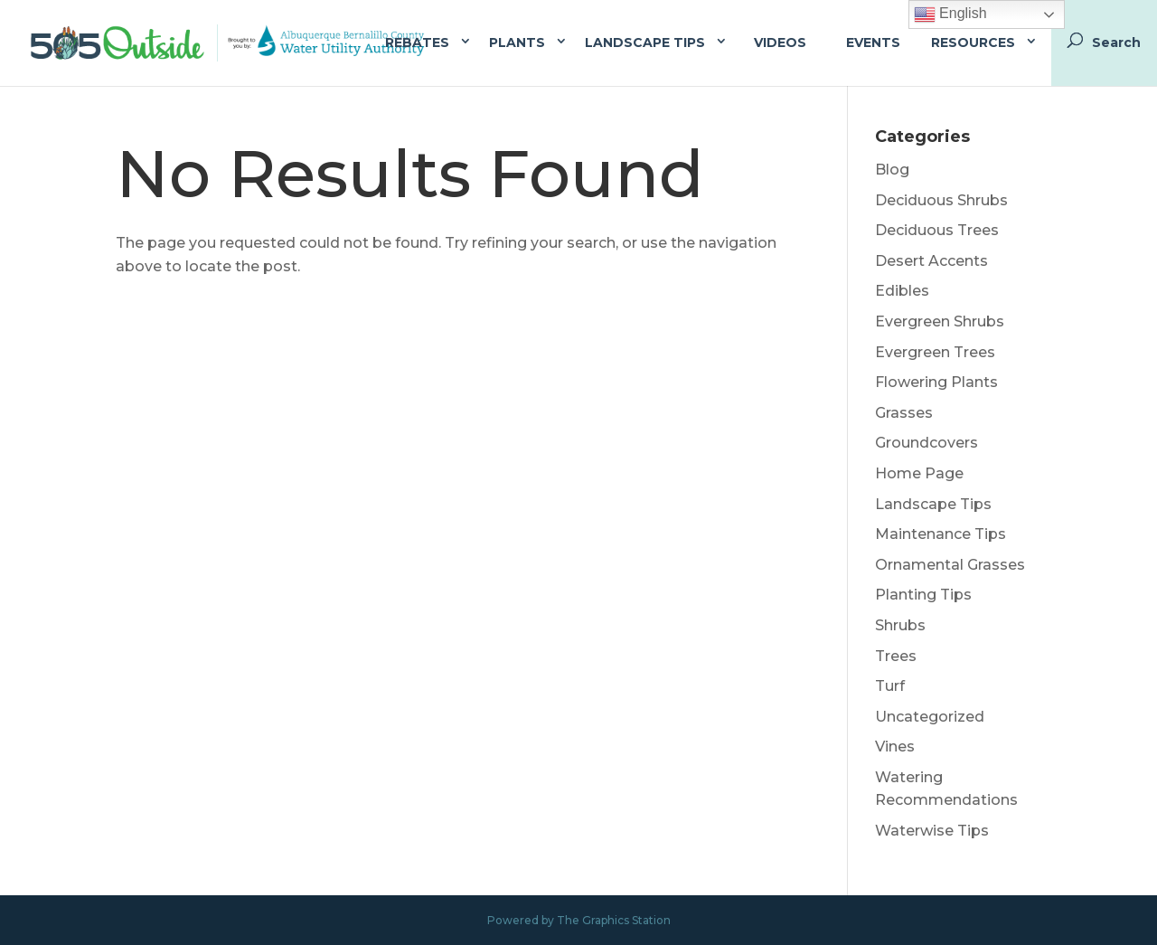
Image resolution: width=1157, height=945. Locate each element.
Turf (890, 686)
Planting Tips (923, 594)
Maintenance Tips (940, 534)
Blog (892, 169)
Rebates (417, 42)
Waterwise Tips (932, 830)
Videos (780, 42)
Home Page (919, 473)
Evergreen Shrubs (939, 321)
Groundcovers (926, 442)
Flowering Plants (936, 382)
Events (873, 42)
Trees (896, 656)
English (950, 14)
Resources (973, 42)
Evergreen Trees (935, 352)
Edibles (902, 290)
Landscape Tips (645, 42)
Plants (517, 42)
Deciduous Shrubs (941, 200)
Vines (895, 746)
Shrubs (900, 625)
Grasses (904, 412)
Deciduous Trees (937, 230)
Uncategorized (929, 716)
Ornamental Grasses (950, 564)
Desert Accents (931, 260)
